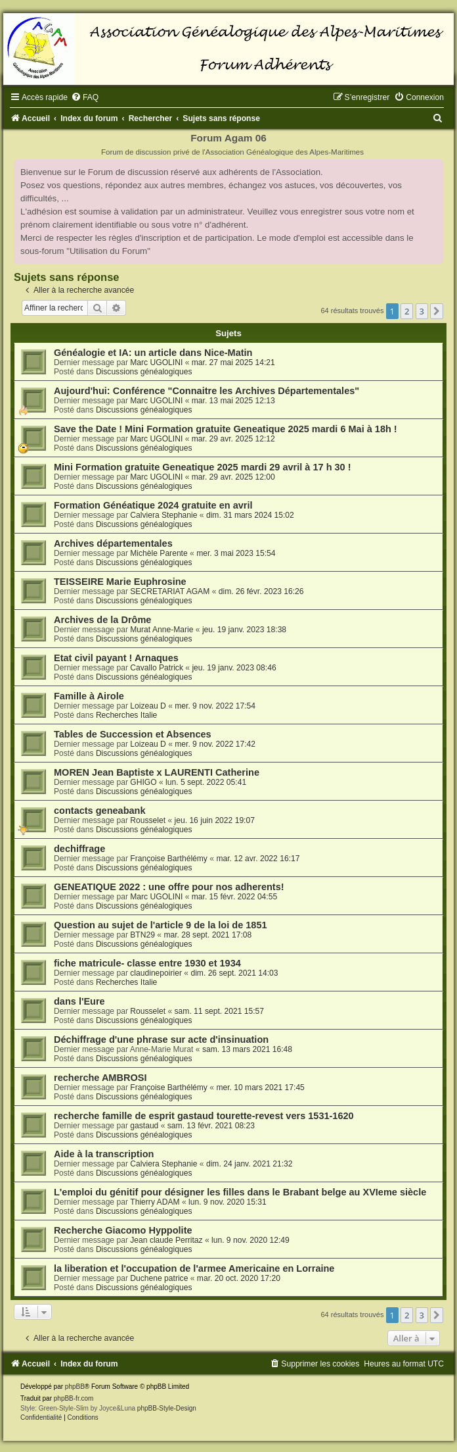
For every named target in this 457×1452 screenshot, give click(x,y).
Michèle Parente (158, 553)
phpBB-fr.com (74, 1398)
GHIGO (143, 782)
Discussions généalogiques (144, 371)
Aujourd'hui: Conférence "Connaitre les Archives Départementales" (206, 391)
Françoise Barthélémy (168, 858)
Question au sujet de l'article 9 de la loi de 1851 (160, 925)
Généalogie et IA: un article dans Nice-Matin (153, 352)
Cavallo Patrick (156, 667)
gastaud (144, 1125)
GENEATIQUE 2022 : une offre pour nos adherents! (169, 887)
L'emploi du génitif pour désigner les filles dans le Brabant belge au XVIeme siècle (240, 1192)
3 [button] (422, 311)
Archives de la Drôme (102, 619)
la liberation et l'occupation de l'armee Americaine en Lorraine (194, 1268)
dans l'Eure (79, 1001)
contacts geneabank (100, 810)
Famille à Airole (89, 696)
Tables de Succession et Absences (132, 734)
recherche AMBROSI (100, 1077)
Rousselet (147, 820)
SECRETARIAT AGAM (169, 591)
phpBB (75, 1386)
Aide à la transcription (104, 1154)
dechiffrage (79, 848)
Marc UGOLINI (156, 362)
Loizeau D (147, 706)
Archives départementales (113, 543)
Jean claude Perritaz (166, 1240)
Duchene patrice (159, 1278)
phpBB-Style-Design (166, 1408)
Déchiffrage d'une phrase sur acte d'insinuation (161, 1039)
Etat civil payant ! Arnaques (116, 658)
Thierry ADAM (154, 1202)
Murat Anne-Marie (161, 629)
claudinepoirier (156, 973)
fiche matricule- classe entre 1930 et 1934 (147, 963)
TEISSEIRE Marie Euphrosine (120, 581)
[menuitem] (84, 97)
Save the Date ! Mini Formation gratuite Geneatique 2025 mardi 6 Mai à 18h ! (225, 429)
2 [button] (406, 311)
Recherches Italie (126, 715)
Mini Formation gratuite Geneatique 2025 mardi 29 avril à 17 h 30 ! (202, 467)
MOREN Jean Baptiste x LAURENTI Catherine (156, 772)
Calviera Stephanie (163, 515)
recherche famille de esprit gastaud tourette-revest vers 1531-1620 (204, 1116)
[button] (436, 311)
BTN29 (142, 934)
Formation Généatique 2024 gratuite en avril (153, 505)
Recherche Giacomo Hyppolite (123, 1230)
